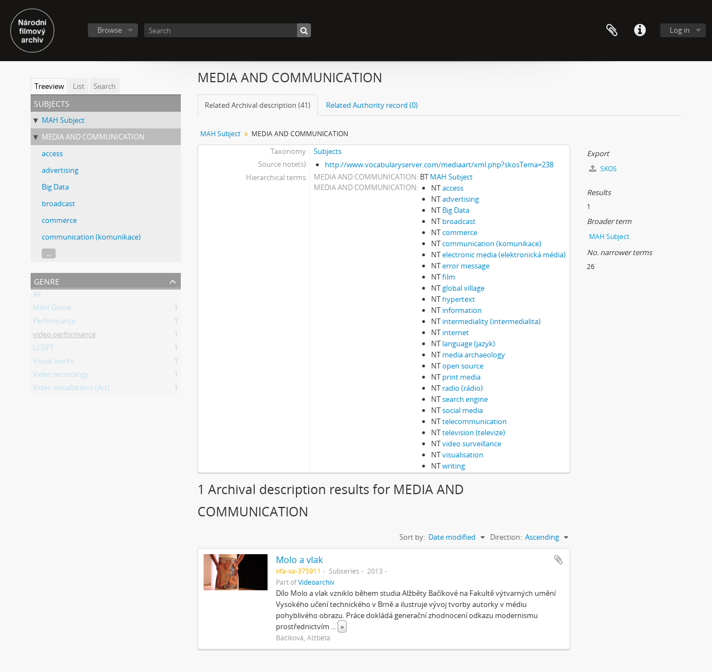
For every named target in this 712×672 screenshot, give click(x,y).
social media (462, 410)
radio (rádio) (462, 388)
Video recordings (60, 376)
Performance (54, 323)
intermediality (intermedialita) (491, 321)
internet (455, 332)
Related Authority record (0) (372, 105)
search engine (465, 399)
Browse (109, 30)
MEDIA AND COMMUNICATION (93, 137)
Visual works (53, 363)
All (37, 296)
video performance (64, 336)
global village (463, 288)
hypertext (458, 299)
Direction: (506, 537)
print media (461, 377)
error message (466, 266)
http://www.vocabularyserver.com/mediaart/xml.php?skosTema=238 (439, 165)
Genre (47, 280)
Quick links (640, 30)
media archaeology (473, 355)
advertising (60, 170)
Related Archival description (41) (257, 105)
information (462, 310)
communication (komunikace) (91, 237)
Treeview (49, 86)
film (448, 277)
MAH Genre (52, 310)
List (79, 86)
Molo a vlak (299, 560)
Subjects (328, 151)
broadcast (58, 203)
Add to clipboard (558, 559)
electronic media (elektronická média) (504, 255)
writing (453, 466)
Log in (680, 30)
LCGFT (43, 350)
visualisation (462, 455)
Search (104, 86)
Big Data (55, 187)
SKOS (603, 168)
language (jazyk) (468, 344)
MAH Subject (63, 120)
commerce (59, 220)
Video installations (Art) (71, 390)
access (52, 153)
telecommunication (474, 421)
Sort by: (412, 537)
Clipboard (612, 30)
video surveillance (471, 444)
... (48, 253)
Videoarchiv (316, 582)
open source (462, 366)
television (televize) (473, 432)
